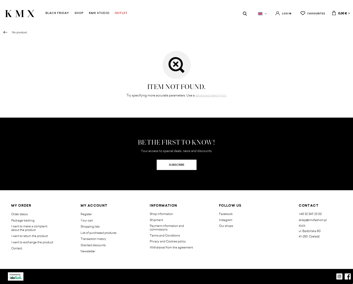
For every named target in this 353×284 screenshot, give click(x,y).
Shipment (156, 220)
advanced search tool (210, 95)
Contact (16, 248)
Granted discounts (93, 245)
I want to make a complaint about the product (29, 228)
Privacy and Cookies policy (168, 241)
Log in (287, 13)
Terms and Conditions (165, 235)
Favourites (316, 13)
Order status (19, 214)
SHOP (79, 13)
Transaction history (93, 239)
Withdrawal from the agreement (171, 247)
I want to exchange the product (32, 242)
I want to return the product (29, 236)
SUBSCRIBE (176, 165)
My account (94, 206)
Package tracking (22, 220)
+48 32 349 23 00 (310, 214)
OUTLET (121, 13)
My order (21, 206)
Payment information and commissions (167, 227)
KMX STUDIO (99, 13)
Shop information (161, 214)
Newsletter (88, 251)
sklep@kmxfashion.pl (313, 220)
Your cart (87, 220)
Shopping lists (90, 226)
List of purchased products (98, 233)
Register (86, 214)
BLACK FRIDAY (57, 13)
